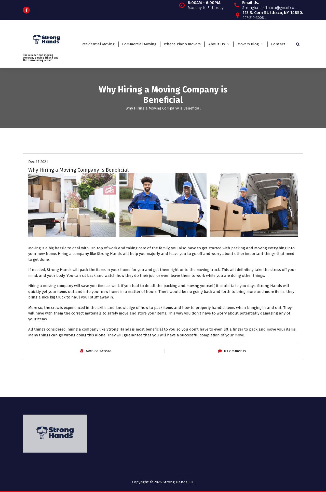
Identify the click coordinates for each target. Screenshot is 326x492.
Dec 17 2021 (38, 161)
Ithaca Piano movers (182, 44)
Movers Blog (248, 44)
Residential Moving (98, 44)
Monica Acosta (99, 350)
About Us (216, 44)
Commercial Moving (139, 44)
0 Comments (235, 350)
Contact (278, 44)
